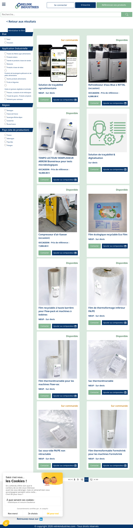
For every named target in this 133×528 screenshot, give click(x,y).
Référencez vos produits (114, 4)
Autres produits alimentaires (16, 79)
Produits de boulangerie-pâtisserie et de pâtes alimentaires (18, 74)
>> (97, 479)
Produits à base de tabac (15, 67)
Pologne (10, 145)
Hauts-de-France (12, 114)
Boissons (10, 64)
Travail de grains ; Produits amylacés (19, 96)
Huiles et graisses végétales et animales (18, 89)
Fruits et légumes (13, 82)
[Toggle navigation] (4, 4)
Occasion (10, 43)
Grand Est (10, 121)
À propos (22, 498)
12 (91, 479)
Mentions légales (26, 494)
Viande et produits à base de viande (19, 61)
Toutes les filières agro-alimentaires (19, 54)
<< (69, 479)
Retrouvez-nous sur (30, 518)
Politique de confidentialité (32, 501)
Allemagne (10, 139)
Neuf (8, 39)
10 (82, 479)
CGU (19, 508)
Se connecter (60, 5)
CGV (19, 512)
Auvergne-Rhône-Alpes (14, 117)
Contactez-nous (25, 515)
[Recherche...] (61, 14)
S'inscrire (85, 4)
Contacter (44, 99)
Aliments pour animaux (15, 99)
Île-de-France (11, 124)
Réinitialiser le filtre (16, 30)
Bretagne (10, 110)
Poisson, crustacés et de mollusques (19, 93)
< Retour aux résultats (21, 21)
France (9, 135)
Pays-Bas (10, 142)
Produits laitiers (12, 57)
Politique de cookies (28, 505)
